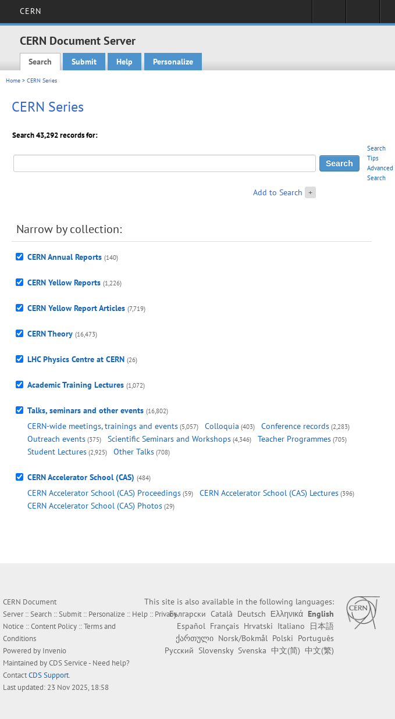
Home (13, 80)
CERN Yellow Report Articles (76, 308)
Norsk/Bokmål (243, 638)
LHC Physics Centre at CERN (75, 359)
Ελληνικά (287, 614)
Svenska (252, 650)
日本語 (321, 626)
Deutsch (251, 614)
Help (124, 61)
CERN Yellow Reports (64, 282)
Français (224, 626)
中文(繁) (319, 650)
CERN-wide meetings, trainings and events (102, 426)
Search (40, 61)
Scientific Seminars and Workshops (169, 439)
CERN (30, 11)
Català (222, 614)
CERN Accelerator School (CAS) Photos (94, 505)
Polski (282, 638)
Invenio (54, 651)
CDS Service (68, 663)
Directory (362, 15)
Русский (179, 650)
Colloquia (222, 426)
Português (316, 638)
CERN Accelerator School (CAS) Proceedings (104, 493)
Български (187, 614)
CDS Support (49, 675)
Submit (84, 61)
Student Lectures (57, 451)
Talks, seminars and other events (85, 410)
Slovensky (215, 650)
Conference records (295, 426)
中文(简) (285, 650)
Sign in (329, 15)
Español (191, 626)
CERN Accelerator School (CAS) (80, 477)
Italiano (291, 626)
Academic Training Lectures (75, 385)
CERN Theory (50, 333)
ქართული (194, 638)
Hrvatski (258, 626)
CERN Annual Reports (64, 257)
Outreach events (56, 439)
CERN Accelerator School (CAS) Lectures (269, 493)
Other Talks (133, 451)
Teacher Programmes (294, 439)
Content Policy (54, 626)
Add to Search (278, 192)
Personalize (173, 61)
